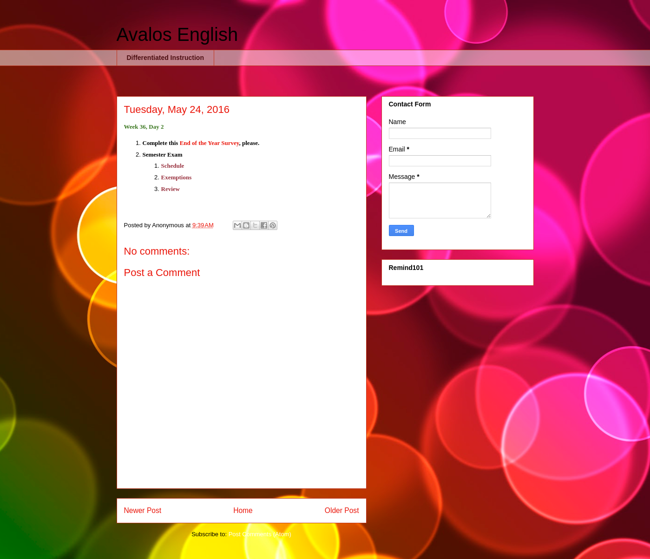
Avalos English (177, 34)
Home (243, 510)
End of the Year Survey (209, 142)
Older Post (342, 510)
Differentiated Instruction (165, 57)
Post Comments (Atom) (260, 534)
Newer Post (143, 510)
